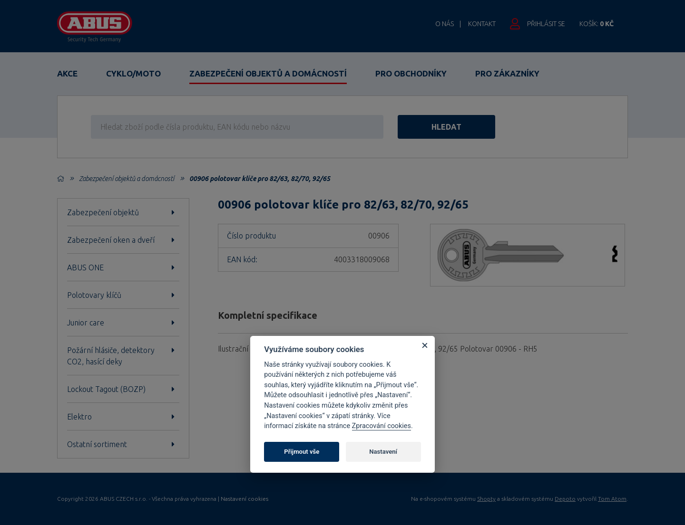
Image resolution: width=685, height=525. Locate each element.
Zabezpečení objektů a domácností (268, 73)
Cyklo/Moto (133, 73)
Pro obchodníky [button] (411, 73)
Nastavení (383, 451)
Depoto (565, 499)
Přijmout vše (301, 451)
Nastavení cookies (244, 499)
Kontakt (482, 24)
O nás (444, 24)
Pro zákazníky (507, 73)
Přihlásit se (546, 24)
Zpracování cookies (381, 426)
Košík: (596, 24)
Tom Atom (612, 499)
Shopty (486, 499)
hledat (446, 127)
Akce (67, 73)
